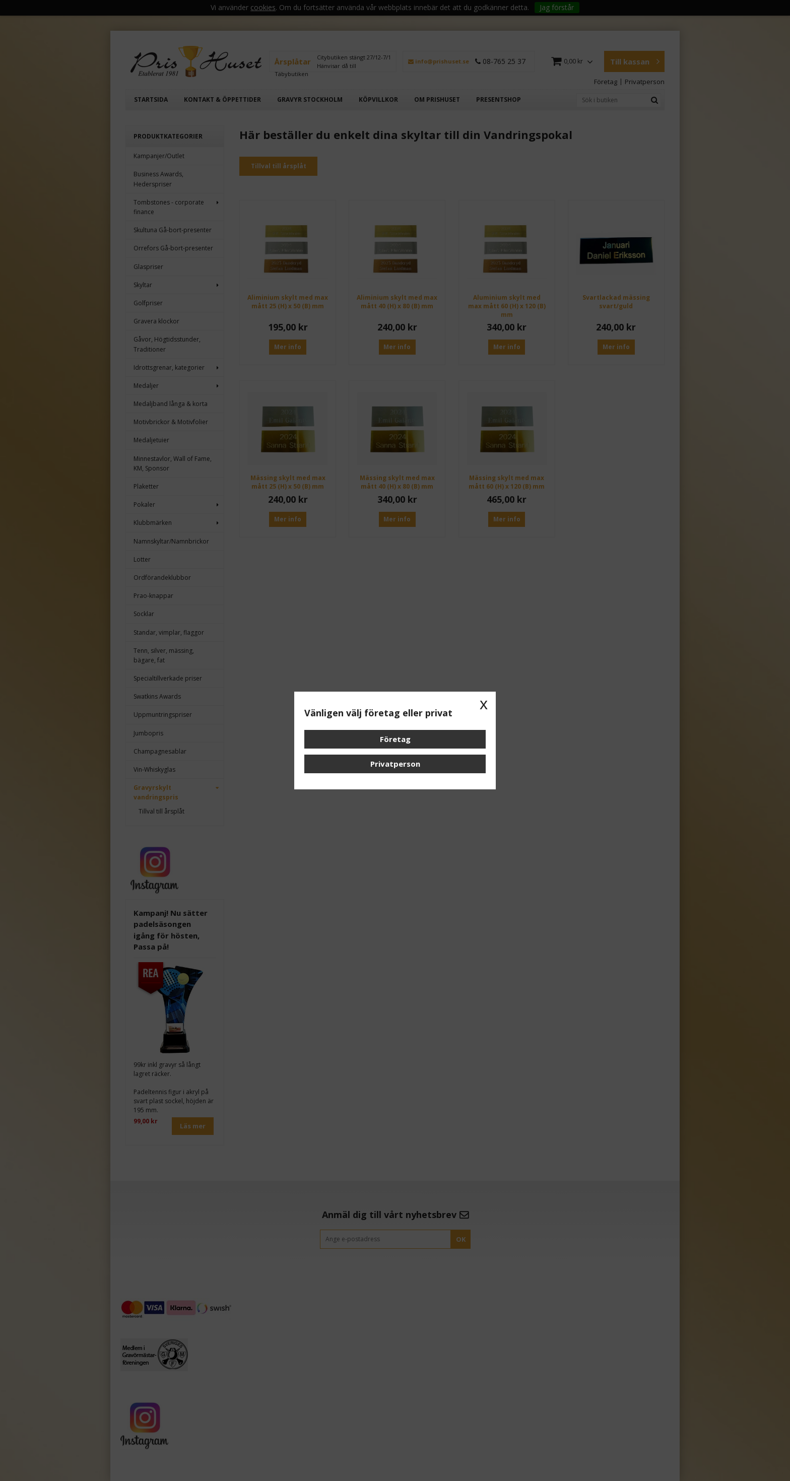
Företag (395, 739)
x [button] (484, 704)
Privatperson (395, 764)
